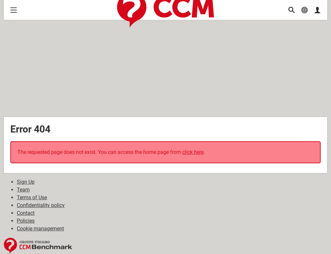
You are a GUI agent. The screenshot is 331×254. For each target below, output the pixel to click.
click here (193, 152)
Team (23, 190)
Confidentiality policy (41, 205)
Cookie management (40, 228)
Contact (26, 213)
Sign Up (26, 182)
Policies (26, 221)
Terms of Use (32, 197)
